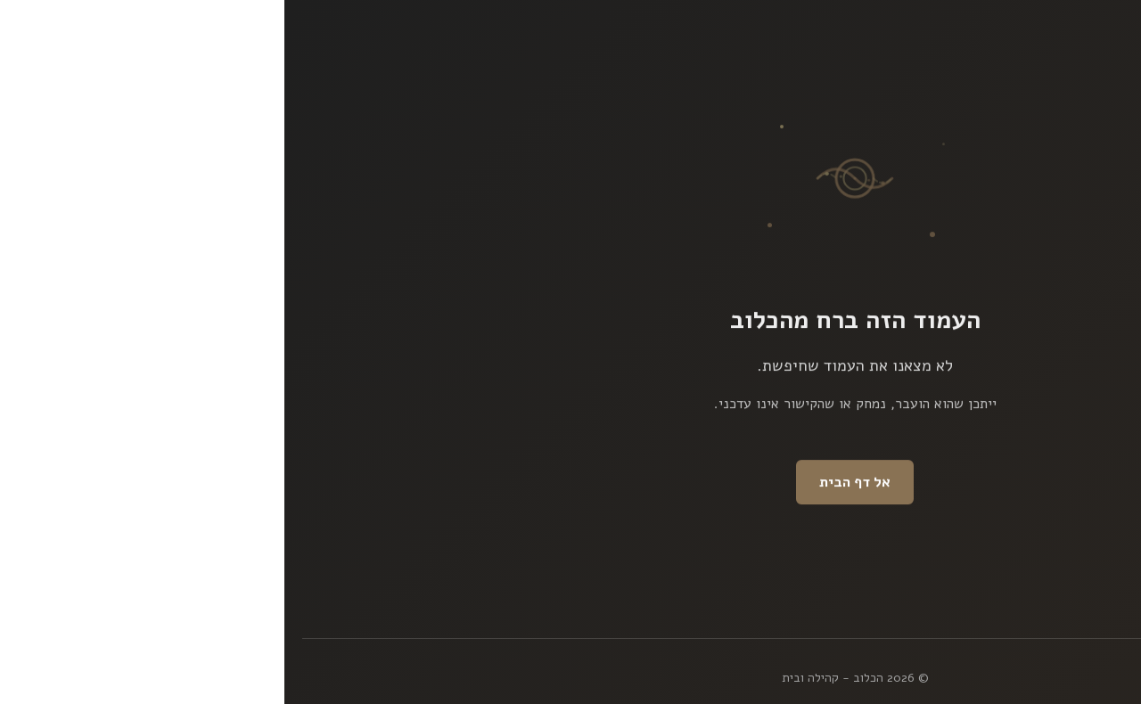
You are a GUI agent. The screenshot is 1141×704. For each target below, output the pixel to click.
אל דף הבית (570, 483)
